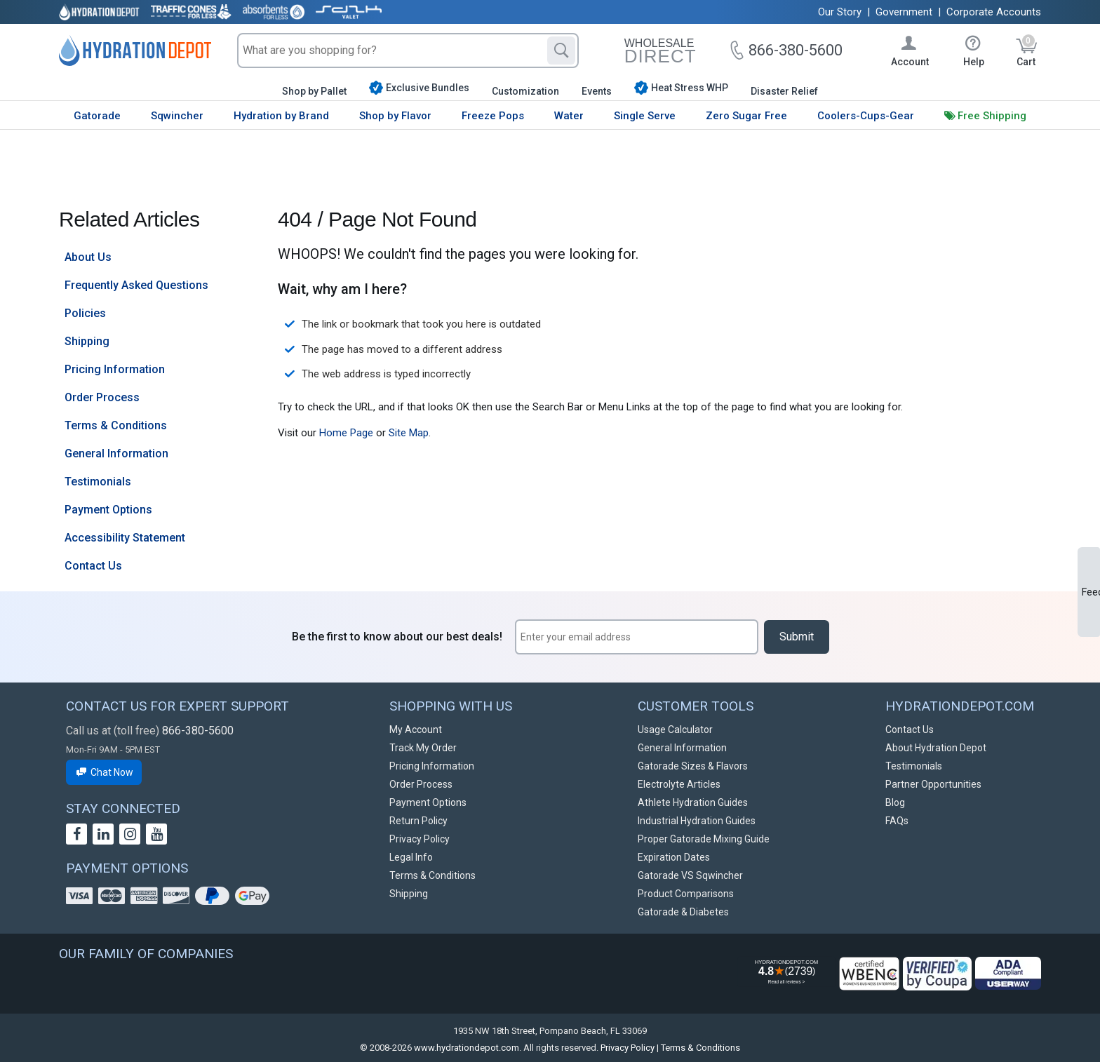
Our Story (839, 12)
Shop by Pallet (314, 91)
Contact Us (93, 565)
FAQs (896, 820)
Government (904, 12)
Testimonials (98, 481)
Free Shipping (992, 115)
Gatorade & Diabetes (683, 912)
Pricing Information (115, 369)
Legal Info (411, 857)
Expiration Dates (674, 857)
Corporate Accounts (993, 12)
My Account (415, 729)
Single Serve (645, 115)
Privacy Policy (419, 839)
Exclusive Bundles (419, 87)
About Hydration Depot (935, 747)
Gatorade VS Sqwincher (690, 875)
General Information (116, 453)
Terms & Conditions (116, 425)
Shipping (87, 341)
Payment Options (108, 509)
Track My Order (423, 747)
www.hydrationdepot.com (466, 1047)
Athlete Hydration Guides (693, 802)
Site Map (409, 432)
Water (569, 115)
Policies (85, 313)
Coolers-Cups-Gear (865, 115)
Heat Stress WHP (681, 87)
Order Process (102, 397)
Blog (895, 802)
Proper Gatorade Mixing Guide (704, 839)
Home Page (346, 432)
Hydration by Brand (281, 115)
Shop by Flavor (395, 115)
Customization (525, 91)
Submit (796, 636)
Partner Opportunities (933, 784)
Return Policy (418, 820)
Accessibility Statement (125, 537)
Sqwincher (177, 115)
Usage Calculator (675, 729)
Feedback (1091, 592)
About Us (88, 257)
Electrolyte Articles (679, 784)
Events (597, 91)
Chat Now (103, 772)
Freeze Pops (493, 115)
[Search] (561, 50)
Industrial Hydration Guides (697, 820)
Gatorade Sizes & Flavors (693, 766)
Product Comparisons (686, 893)
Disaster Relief (784, 91)
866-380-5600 (198, 730)
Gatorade (97, 115)
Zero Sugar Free (746, 115)
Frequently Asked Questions (136, 285)
